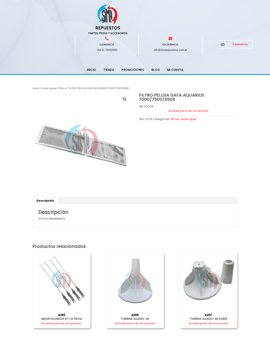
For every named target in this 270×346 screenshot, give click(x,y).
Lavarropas (48, 61)
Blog (156, 42)
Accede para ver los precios (188, 83)
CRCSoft (102, 342)
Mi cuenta (175, 42)
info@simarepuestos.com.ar (170, 22)
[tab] (45, 173)
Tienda (109, 42)
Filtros (62, 61)
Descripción (45, 173)
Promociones (133, 42)
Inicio (91, 42)
